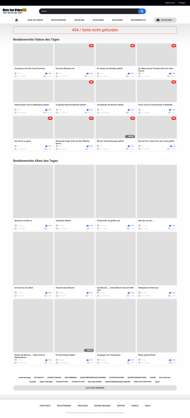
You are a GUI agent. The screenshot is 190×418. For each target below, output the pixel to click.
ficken (153, 377)
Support (121, 406)
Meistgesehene (58, 20)
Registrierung (169, 3)
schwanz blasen (78, 382)
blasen (33, 382)
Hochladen (166, 20)
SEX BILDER (79, 20)
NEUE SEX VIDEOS (35, 20)
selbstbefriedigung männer (93, 377)
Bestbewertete (138, 20)
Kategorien (98, 20)
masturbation (164, 377)
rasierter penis (62, 382)
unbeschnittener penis (142, 382)
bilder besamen (25, 377)
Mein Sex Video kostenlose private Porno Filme (90, 413)
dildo (157, 382)
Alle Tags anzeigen (95, 388)
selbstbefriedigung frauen (117, 382)
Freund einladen (102, 406)
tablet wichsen (46, 382)
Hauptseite (16, 20)
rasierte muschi (54, 377)
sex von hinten (95, 382)
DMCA (147, 406)
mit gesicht (39, 377)
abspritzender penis (137, 377)
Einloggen (181, 3)
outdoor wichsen (116, 377)
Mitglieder (117, 20)
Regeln (135, 406)
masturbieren (71, 377)
